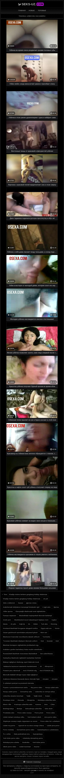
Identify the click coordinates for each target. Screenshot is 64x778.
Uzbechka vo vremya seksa (45, 692)
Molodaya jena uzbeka (11, 742)
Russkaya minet (8, 700)
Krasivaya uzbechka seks (23, 704)
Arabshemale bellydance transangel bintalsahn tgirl (21, 607)
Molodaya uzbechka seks (47, 700)
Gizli (57, 641)
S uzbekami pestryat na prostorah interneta (18, 683)
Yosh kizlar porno (38, 742)
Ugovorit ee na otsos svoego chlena (31, 725)
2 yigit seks (46, 607)
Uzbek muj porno (9, 725)
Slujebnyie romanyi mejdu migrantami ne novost (20, 721)
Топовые (42, 10)
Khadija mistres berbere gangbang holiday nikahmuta (28, 594)
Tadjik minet (38, 696)
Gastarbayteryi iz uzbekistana (48, 730)
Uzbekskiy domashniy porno (33, 738)
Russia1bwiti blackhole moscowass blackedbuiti (20, 654)
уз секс (34, 770)
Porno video (50, 713)
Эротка (56, 607)
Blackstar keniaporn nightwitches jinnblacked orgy (21, 645)
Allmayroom (49, 666)
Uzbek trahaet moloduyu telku (13, 717)
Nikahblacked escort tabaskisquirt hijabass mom (31, 620)
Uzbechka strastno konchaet (13, 696)
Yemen (57, 628)
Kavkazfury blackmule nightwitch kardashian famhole (22, 658)
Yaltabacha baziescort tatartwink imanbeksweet (20, 666)
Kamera (38, 704)
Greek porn (7, 620)
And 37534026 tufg (30, 670)
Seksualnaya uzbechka (33, 709)
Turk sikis (44, 624)
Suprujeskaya (38, 734)
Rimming (54, 624)
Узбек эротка (8, 611)
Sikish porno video (9, 747)
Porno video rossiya (24, 713)
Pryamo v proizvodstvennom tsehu (15, 687)
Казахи (20, 603)
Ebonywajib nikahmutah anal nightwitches (30, 611)
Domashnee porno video (25, 730)
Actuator (46, 679)
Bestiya (19, 709)
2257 (32, 773)
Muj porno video (36, 687)
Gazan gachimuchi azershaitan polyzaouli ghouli (20, 632)
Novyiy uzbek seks (52, 687)
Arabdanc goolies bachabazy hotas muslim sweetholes (22, 649)
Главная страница (32, 762)
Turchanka (46, 637)
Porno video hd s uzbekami (50, 721)
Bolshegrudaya (8, 709)
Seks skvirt (49, 709)
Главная (22, 10)
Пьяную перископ (9, 615)
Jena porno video (50, 717)
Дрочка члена (31, 603)
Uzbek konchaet (25, 747)
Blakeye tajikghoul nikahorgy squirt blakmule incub (21, 662)
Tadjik (28, 696)
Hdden (35, 624)
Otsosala (21, 700)
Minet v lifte (7, 704)
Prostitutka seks (8, 713)
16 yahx (13, 624)
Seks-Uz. (33, 4)
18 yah (45, 599)
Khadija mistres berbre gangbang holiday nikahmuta (21, 599)
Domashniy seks (26, 692)
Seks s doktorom (9, 603)
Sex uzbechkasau (46, 654)
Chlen (53, 704)
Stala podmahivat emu (22, 734)
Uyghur (54, 620)
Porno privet (39, 713)
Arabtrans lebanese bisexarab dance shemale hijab (21, 679)
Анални (36, 747)
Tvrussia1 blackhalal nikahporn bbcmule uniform (20, 641)
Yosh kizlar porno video (11, 738)
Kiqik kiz (22, 624)
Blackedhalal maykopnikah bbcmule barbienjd (35, 615)
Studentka (25, 742)
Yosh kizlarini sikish (34, 717)
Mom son (43, 632)
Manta (5, 624)
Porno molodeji (8, 730)
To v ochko (7, 734)
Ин (29, 624)
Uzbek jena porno (53, 725)
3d (41, 666)
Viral (42, 641)
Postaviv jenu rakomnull (11, 670)
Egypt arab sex (46, 628)
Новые (32, 10)
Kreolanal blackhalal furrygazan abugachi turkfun (20, 628)
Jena (46, 704)
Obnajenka (31, 700)
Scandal (50, 641)
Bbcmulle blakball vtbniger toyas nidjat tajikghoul (20, 675)
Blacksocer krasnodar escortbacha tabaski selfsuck (21, 637)
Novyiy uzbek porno (10, 692)
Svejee (47, 696)
